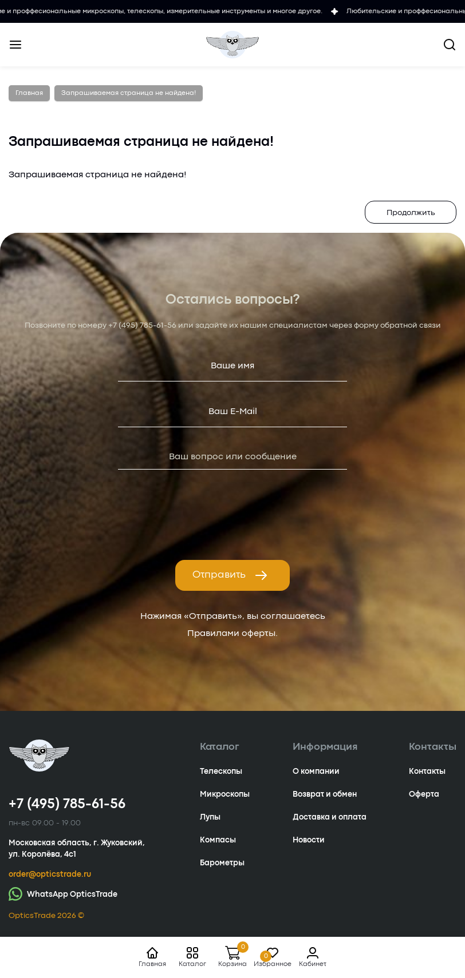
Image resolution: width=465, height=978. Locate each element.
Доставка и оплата (330, 817)
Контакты (427, 771)
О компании (316, 771)
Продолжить (411, 212)
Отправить (230, 575)
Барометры (222, 863)
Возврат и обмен (325, 794)
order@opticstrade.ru (50, 874)
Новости (309, 840)
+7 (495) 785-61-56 (142, 325)
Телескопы (221, 771)
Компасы (218, 840)
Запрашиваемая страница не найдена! (128, 93)
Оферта (424, 794)
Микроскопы (225, 794)
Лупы (210, 817)
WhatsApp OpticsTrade (63, 893)
